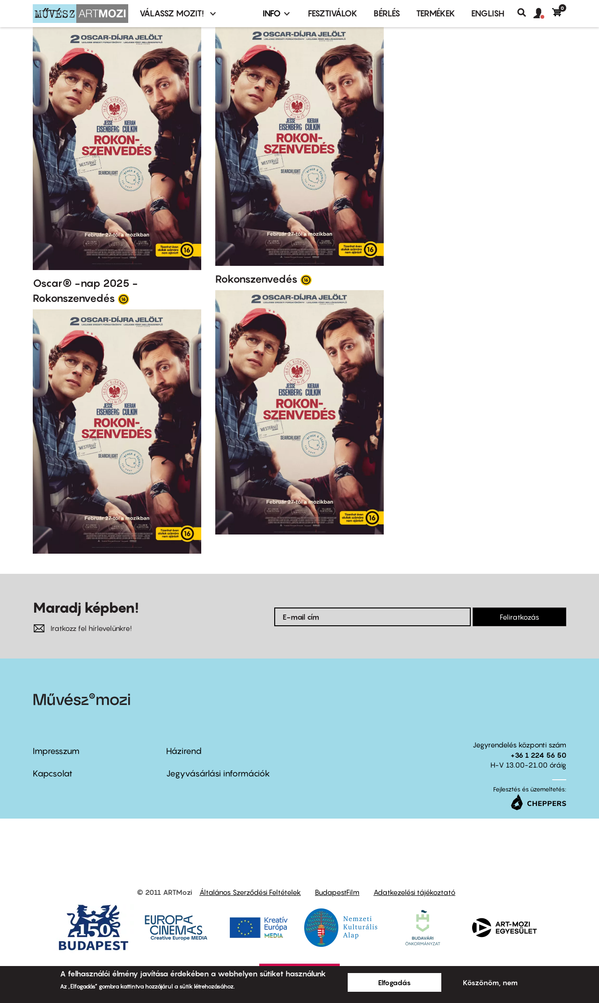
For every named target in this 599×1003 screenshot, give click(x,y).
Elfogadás (394, 982)
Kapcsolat (53, 773)
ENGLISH (487, 13)
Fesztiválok (333, 13)
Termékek (435, 13)
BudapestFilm (337, 892)
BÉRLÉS (386, 13)
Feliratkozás (519, 617)
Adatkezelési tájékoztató (414, 892)
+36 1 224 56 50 (538, 755)
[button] (542, 13)
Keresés (525, 12)
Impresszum (56, 751)
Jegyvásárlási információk (218, 773)
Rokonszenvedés (256, 279)
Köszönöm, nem (490, 982)
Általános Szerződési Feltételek (250, 892)
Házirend (184, 751)
